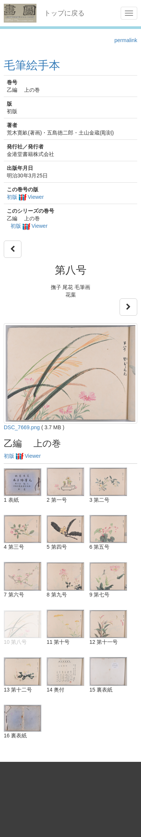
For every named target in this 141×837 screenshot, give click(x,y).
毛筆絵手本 (32, 65)
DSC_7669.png (22, 427)
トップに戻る (64, 13)
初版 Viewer (25, 197)
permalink (125, 40)
